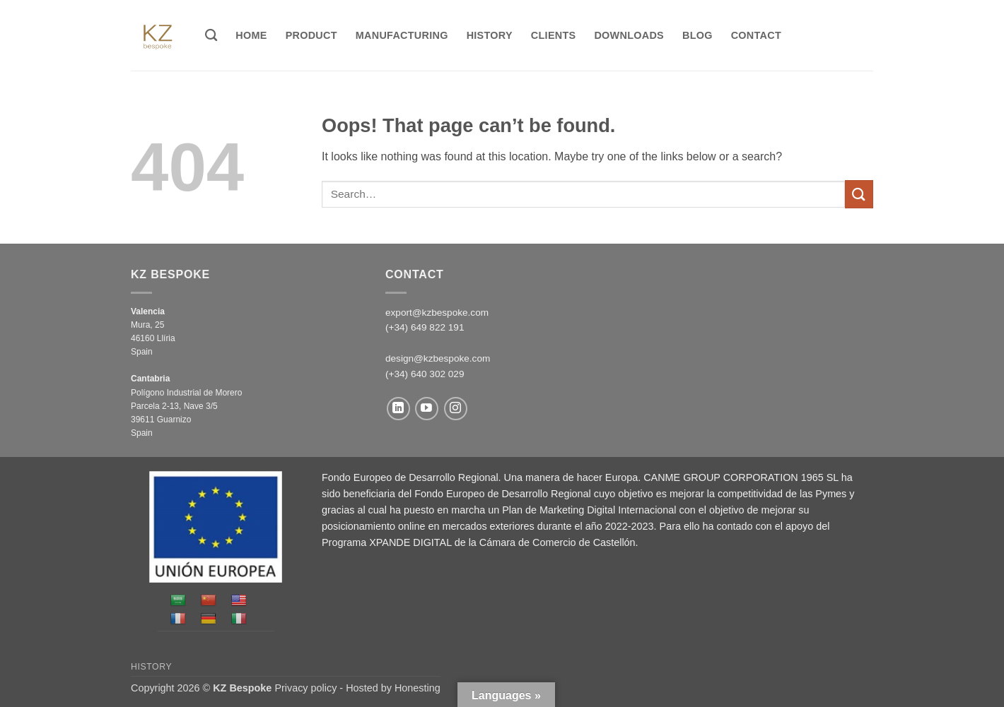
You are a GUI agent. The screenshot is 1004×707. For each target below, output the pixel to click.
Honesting (417, 688)
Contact (756, 35)
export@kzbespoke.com (437, 312)
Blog (697, 35)
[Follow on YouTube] (426, 408)
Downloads (629, 35)
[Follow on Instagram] (455, 408)
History (490, 35)
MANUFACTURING (402, 35)
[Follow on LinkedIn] (398, 408)
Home (251, 35)
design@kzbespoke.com (437, 358)
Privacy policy (305, 688)
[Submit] (859, 194)
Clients (553, 35)
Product (311, 35)
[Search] (211, 35)
